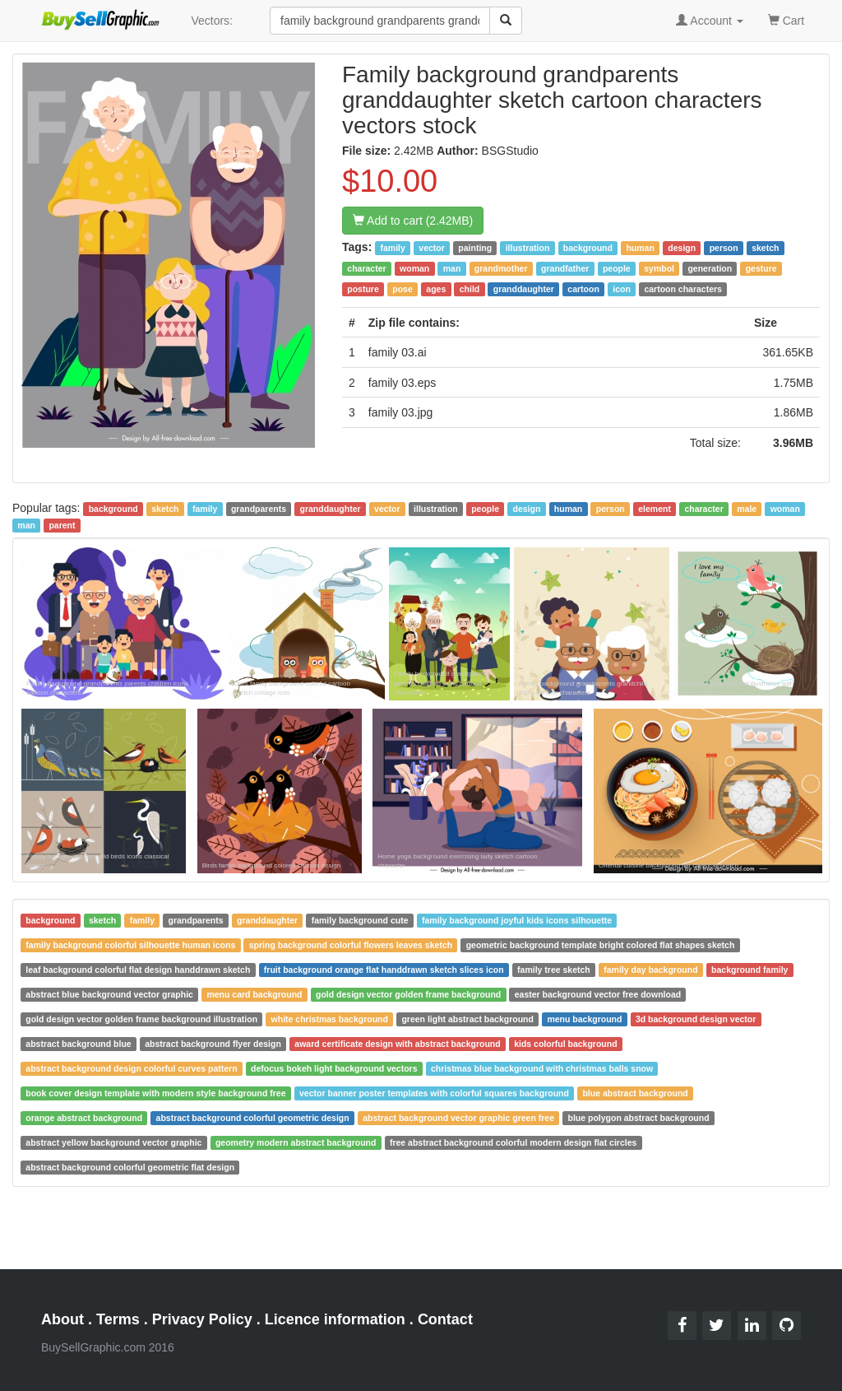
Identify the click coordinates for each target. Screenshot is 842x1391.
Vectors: (212, 20)
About (62, 1319)
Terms (118, 1319)
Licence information (335, 1319)
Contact (445, 1319)
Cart (786, 19)
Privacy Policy (202, 1319)
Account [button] (709, 20)
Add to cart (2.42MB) (413, 220)
